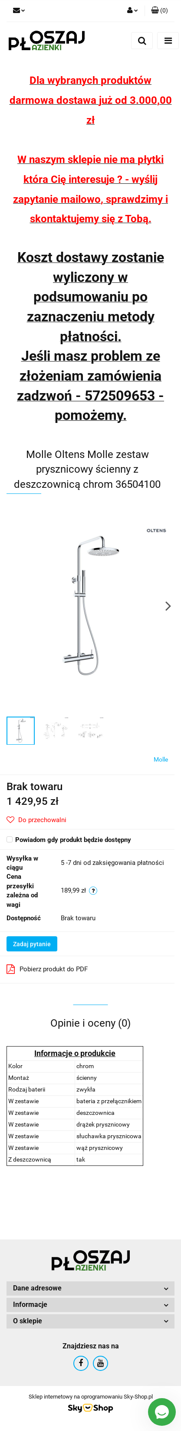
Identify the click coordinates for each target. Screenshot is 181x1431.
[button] (159, 11)
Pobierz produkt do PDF (47, 969)
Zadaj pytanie (32, 944)
